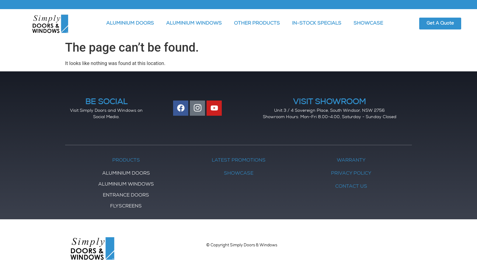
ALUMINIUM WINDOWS (194, 23)
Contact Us (351, 186)
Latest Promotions (239, 160)
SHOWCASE (368, 23)
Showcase (238, 173)
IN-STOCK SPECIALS (316, 23)
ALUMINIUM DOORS (130, 23)
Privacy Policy (351, 173)
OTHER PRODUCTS (257, 23)
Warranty (351, 160)
